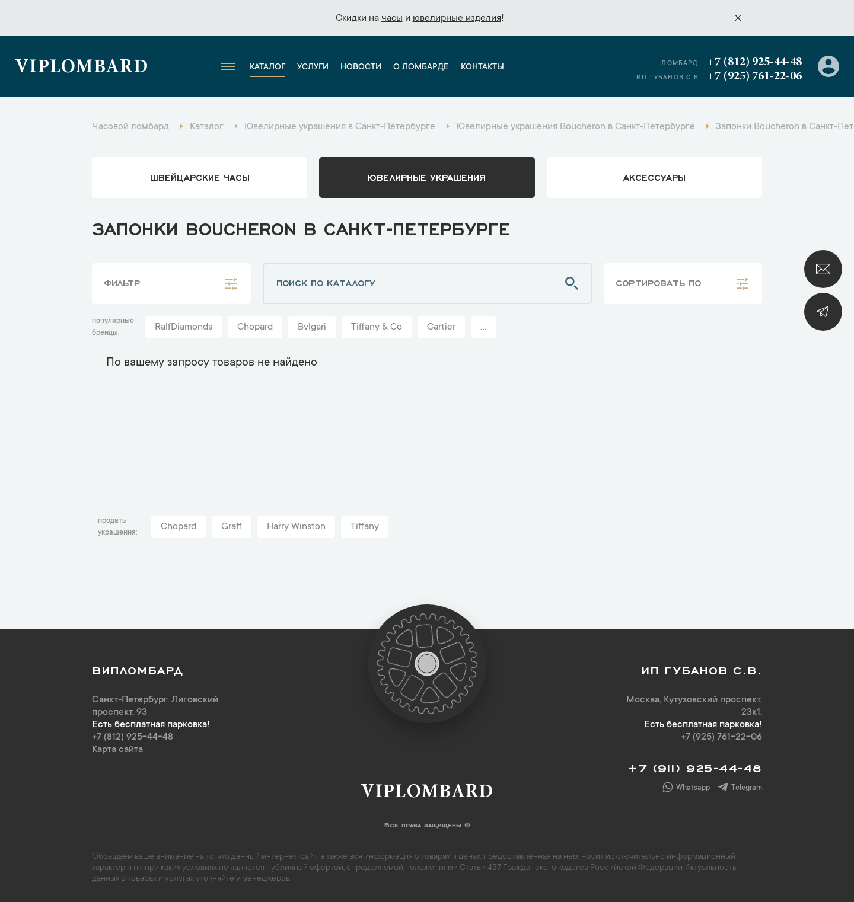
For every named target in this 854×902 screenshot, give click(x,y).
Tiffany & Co (376, 327)
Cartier (441, 327)
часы (392, 18)
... (483, 327)
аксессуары (654, 176)
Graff (231, 527)
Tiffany (364, 527)
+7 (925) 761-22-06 (755, 76)
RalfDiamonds (183, 327)
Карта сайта (117, 749)
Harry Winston (296, 527)
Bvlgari (312, 327)
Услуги (313, 67)
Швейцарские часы (200, 176)
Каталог (267, 67)
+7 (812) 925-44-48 (755, 62)
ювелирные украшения (427, 176)
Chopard (255, 327)
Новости (360, 67)
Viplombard (81, 68)
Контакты (482, 67)
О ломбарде (421, 67)
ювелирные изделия (457, 18)
